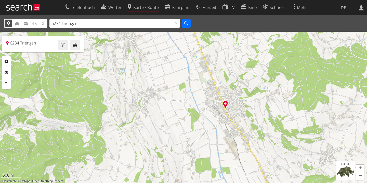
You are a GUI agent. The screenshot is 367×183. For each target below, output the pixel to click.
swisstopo (24, 181)
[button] (360, 168)
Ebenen (6, 72)
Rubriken (6, 61)
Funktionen (6, 83)
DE (343, 7)
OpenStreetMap (42, 181)
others (59, 181)
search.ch (10, 181)
